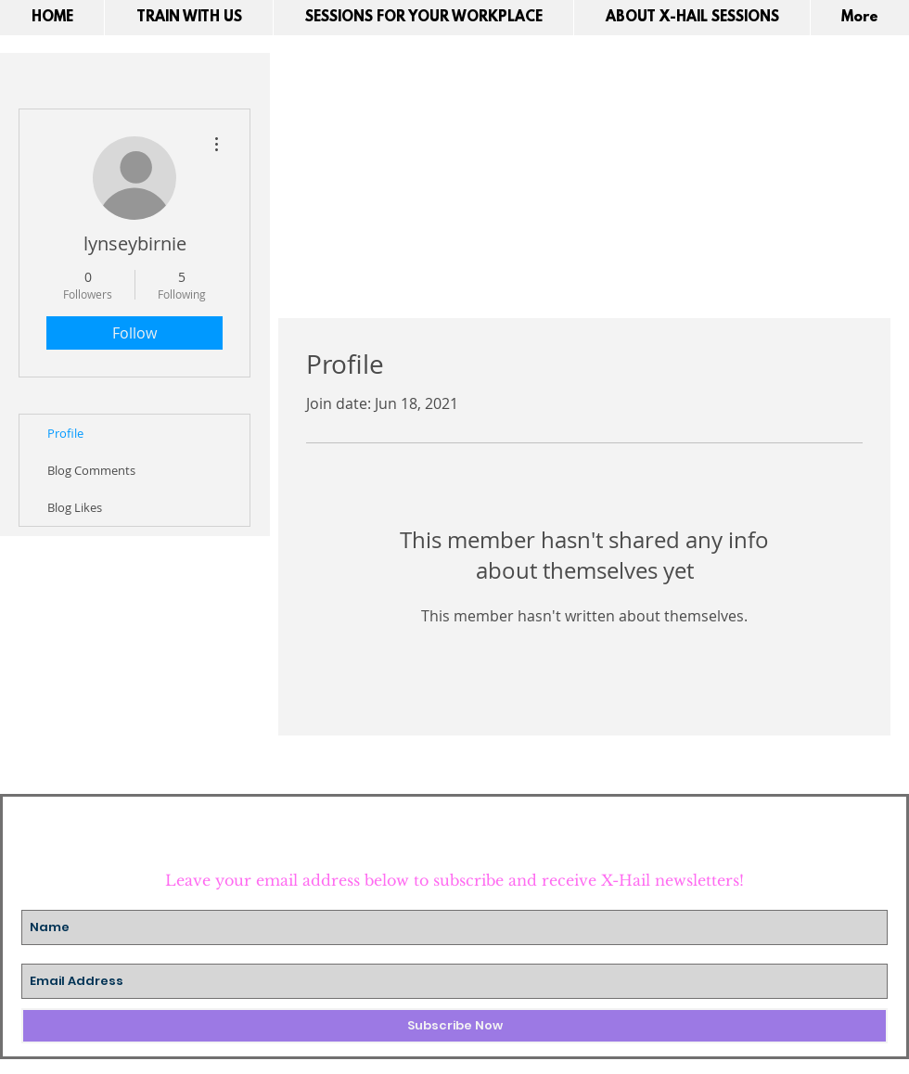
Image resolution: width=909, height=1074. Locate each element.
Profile (65, 433)
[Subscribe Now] (454, 1025)
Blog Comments (91, 470)
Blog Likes (74, 507)
